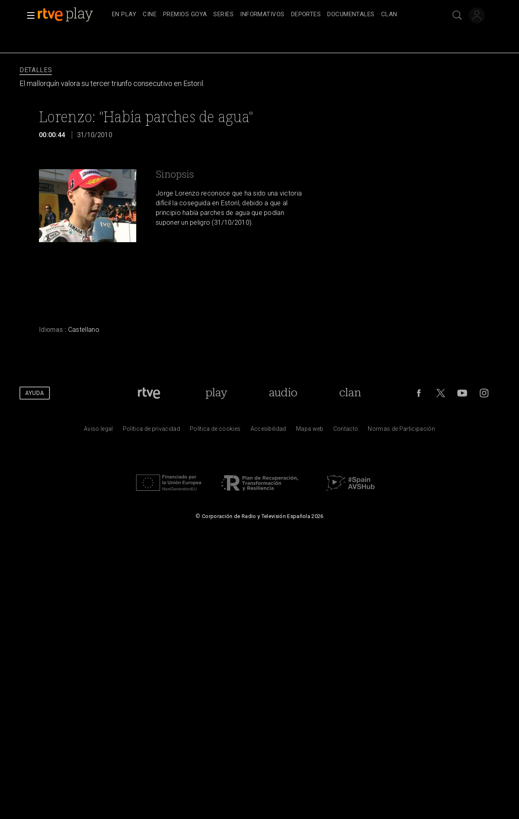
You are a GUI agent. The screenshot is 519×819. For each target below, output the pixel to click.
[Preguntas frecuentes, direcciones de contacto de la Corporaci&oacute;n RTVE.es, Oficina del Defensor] (345, 430)
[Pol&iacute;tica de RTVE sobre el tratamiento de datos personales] (151, 430)
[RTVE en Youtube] (462, 393)
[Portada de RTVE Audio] (283, 393)
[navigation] (268, 14)
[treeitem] (124, 14)
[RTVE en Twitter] (440, 393)
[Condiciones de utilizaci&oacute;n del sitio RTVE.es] (98, 430)
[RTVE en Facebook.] (418, 393)
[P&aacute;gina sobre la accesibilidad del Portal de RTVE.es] (268, 430)
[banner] (73, 14)
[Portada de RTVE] (149, 393)
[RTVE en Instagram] (484, 393)
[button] (28, 15)
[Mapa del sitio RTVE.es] (310, 430)
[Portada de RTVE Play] (216, 393)
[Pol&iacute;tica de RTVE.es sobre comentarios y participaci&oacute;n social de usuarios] (401, 430)
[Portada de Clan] (351, 393)
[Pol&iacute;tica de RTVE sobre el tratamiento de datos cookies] (215, 430)
